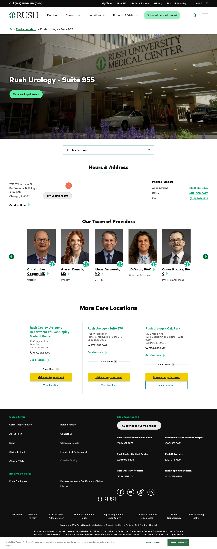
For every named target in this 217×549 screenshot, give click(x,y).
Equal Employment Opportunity (114, 516)
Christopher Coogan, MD (36, 271)
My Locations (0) (57, 195)
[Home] (108, 503)
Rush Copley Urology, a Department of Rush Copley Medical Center (49, 331)
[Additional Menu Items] (205, 15)
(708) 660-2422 (157, 348)
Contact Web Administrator (56, 516)
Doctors (52, 15)
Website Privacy (32, 516)
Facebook (120, 492)
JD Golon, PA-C (140, 269)
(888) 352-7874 (198, 188)
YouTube (130, 492)
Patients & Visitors (125, 15)
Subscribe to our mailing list (139, 425)
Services (71, 15)
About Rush (15, 433)
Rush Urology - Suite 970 (105, 328)
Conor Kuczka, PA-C (176, 271)
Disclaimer (16, 514)
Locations (94, 15)
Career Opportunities (20, 424)
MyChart (107, 3)
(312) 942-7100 (173, 459)
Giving (158, 3)
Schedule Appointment (162, 15)
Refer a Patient (140, 3)
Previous (11, 257)
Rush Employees (18, 481)
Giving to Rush (17, 452)
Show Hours (51, 369)
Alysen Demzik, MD (72, 271)
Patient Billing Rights (196, 516)
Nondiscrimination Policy (84, 516)
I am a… (200, 3)
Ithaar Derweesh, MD (107, 271)
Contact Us (66, 433)
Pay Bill (121, 3)
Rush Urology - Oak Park (162, 328)
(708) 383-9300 (125, 476)
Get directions (17, 205)
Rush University (176, 3)
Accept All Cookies (177, 542)
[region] (108, 543)
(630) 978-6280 (173, 476)
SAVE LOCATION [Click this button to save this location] (68, 185)
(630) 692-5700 (41, 352)
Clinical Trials (16, 461)
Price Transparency (174, 516)
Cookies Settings (69, 460)
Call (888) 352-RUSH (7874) (26, 3)
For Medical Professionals (74, 452)
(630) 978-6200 (125, 459)
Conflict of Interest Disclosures (147, 516)
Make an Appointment (26, 94)
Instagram (140, 492)
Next (206, 257)
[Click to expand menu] (108, 150)
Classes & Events (69, 442)
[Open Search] (195, 15)
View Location (50, 385)
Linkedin (150, 492)
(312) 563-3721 (199, 198)
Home (11, 31)
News (12, 442)
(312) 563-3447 (198, 193)
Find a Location (26, 29)
